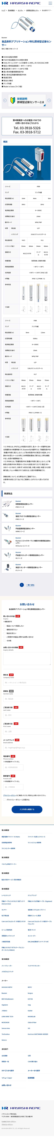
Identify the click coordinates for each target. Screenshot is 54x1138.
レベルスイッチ (6, 897)
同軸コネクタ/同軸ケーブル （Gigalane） (40, 903)
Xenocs (4, 1042)
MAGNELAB (31, 1018)
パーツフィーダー (7, 968)
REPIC (30, 989)
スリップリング (32, 897)
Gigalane (5, 1007)
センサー (20, 10)
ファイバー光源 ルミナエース (36, 839)
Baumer (4, 995)
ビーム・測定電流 (7, 932)
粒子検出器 (5, 918)
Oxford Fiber (32, 1024)
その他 (9, 640)
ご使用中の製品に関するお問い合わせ (20, 637)
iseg (29, 1007)
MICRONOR (5, 1024)
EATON (30, 1001)
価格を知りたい (12, 629)
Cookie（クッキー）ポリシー (9, 1123)
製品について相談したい (15, 626)
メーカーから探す (34, 1072)
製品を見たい (11, 633)
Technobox (6, 1036)
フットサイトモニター (34, 968)
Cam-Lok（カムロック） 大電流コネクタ (13, 923)
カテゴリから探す (8, 1072)
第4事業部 (11, 10)
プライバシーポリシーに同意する (18, 801)
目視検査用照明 (7, 845)
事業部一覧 (5, 1064)
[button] (5, 100)
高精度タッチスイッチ (8, 938)
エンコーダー (32, 938)
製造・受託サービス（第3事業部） (12, 882)
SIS (29, 1030)
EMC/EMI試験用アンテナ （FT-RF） (38, 944)
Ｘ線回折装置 (6, 944)
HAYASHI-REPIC (7, 989)
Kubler (30, 1013)
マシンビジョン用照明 (34, 845)
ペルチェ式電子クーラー (9, 866)
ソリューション (7, 1080)
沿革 (29, 1058)
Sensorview (6, 1030)
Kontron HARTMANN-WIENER (38, 1036)
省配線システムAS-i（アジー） (37, 912)
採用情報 (31, 1080)
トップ (3, 10)
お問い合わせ (6, 1087)
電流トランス (32, 932)
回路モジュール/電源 (34, 918)
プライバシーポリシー (9, 797)
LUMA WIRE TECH (7, 1018)
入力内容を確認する (27, 811)
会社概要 (4, 1058)
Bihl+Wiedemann (7, 1001)
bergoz (30, 995)
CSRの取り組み (32, 1064)
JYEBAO (4, 1013)
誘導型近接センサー (32, 10)
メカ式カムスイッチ (7, 974)
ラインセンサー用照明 (8, 850)
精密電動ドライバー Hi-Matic (11, 839)
